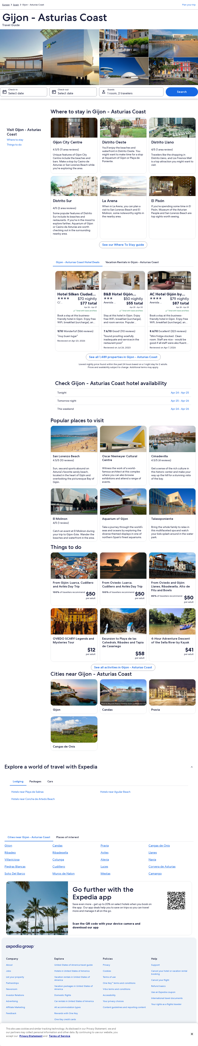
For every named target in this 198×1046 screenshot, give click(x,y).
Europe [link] (6, 4)
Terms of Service (59, 1035)
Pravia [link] (105, 846)
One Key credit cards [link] (65, 1019)
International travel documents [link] (167, 998)
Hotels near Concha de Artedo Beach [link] (33, 799)
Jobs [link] (8, 970)
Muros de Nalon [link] (63, 874)
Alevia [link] (105, 860)
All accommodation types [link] (67, 1007)
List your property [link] (15, 977)
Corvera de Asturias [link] (162, 867)
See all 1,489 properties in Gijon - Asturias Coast (123, 357)
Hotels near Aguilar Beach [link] (115, 791)
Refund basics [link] (158, 986)
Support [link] (155, 964)
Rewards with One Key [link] (66, 1013)
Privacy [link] (106, 964)
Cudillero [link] (58, 867)
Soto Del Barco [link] (15, 874)
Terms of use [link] (109, 977)
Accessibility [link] (109, 995)
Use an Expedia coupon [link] (163, 992)
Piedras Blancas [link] (15, 867)
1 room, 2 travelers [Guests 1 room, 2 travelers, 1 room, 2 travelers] (120, 93)
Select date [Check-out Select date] (65, 93)
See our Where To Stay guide (123, 244)
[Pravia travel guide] (172, 696)
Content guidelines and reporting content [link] (124, 1007)
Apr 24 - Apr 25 (180, 392)
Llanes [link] (153, 853)
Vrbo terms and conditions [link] (116, 989)
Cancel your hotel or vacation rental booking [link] (169, 972)
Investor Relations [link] (15, 995)
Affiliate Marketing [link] (15, 1007)
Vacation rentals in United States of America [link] (72, 978)
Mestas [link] (105, 874)
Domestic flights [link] (62, 995)
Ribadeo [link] (10, 853)
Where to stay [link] (15, 139)
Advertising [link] (12, 1001)
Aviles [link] (105, 853)
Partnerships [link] (12, 983)
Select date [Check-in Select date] (16, 93)
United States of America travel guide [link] (73, 964)
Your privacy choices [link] (113, 1001)
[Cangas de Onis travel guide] (74, 733)
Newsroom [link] (11, 989)
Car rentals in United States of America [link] (74, 1001)
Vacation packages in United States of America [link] (73, 988)
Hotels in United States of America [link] (71, 970)
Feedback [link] (11, 1013)
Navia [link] (152, 860)
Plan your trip (189, 4)
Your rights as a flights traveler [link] (166, 1004)
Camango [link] (155, 874)
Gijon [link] (8, 846)
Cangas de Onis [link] (159, 846)
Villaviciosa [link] (12, 860)
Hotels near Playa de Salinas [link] (27, 791)
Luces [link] (104, 867)
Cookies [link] (107, 970)
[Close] (192, 1034)
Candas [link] (57, 846)
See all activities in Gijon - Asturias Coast (123, 667)
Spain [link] (16, 4)
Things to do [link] (14, 144)
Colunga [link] (58, 860)
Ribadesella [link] (60, 853)
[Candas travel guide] (123, 696)
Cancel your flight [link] (160, 980)
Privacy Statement (30, 1035)
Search (182, 92)
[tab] (77, 262)
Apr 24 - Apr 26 (180, 409)
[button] (99, 766)
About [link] (9, 964)
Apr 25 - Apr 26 (180, 400)
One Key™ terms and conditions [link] (119, 983)
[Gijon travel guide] (74, 696)
